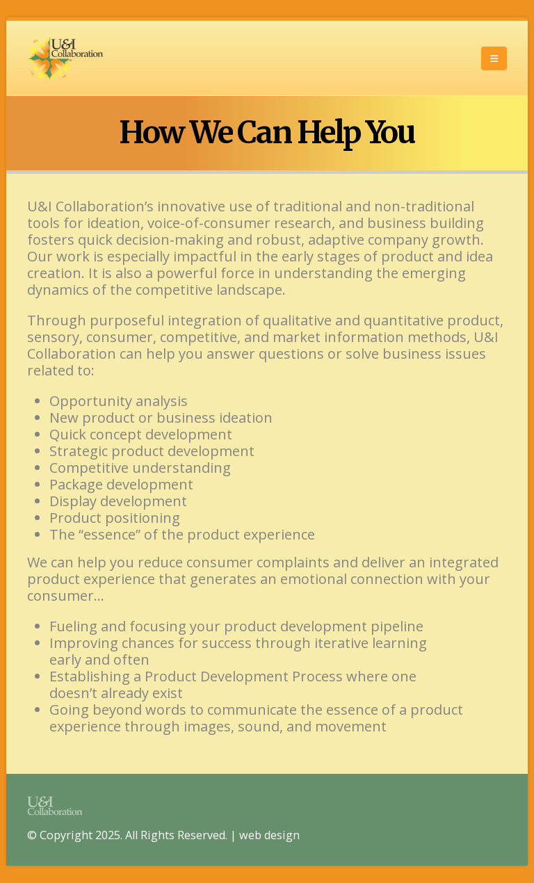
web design (269, 835)
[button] (494, 58)
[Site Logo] (65, 58)
